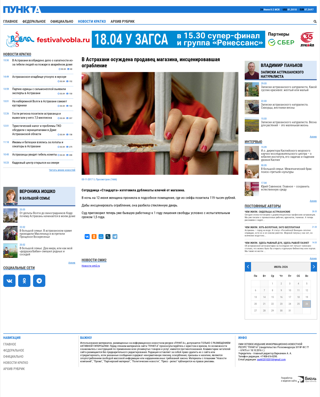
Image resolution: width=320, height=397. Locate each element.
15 (272, 297)
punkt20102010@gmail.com (271, 359)
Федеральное (34, 21)
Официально (61, 21)
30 (281, 310)
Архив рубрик (122, 21)
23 (281, 303)
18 (298, 297)
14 (264, 297)
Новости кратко (92, 21)
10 (290, 290)
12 (307, 290)
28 (264, 310)
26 (307, 303)
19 (307, 297)
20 (255, 303)
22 (272, 303)
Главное (10, 21)
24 (290, 303)
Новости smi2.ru (91, 265)
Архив (71, 262)
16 (281, 297)
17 (290, 297)
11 (298, 290)
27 (255, 310)
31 (290, 310)
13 (255, 297)
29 (272, 310)
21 (264, 303)
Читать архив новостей (62, 169)
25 (298, 303)
